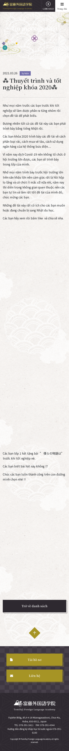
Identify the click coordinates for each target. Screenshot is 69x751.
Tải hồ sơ (34, 660)
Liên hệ (34, 676)
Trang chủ (62, 6)
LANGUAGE (48, 6)
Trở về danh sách (34, 606)
